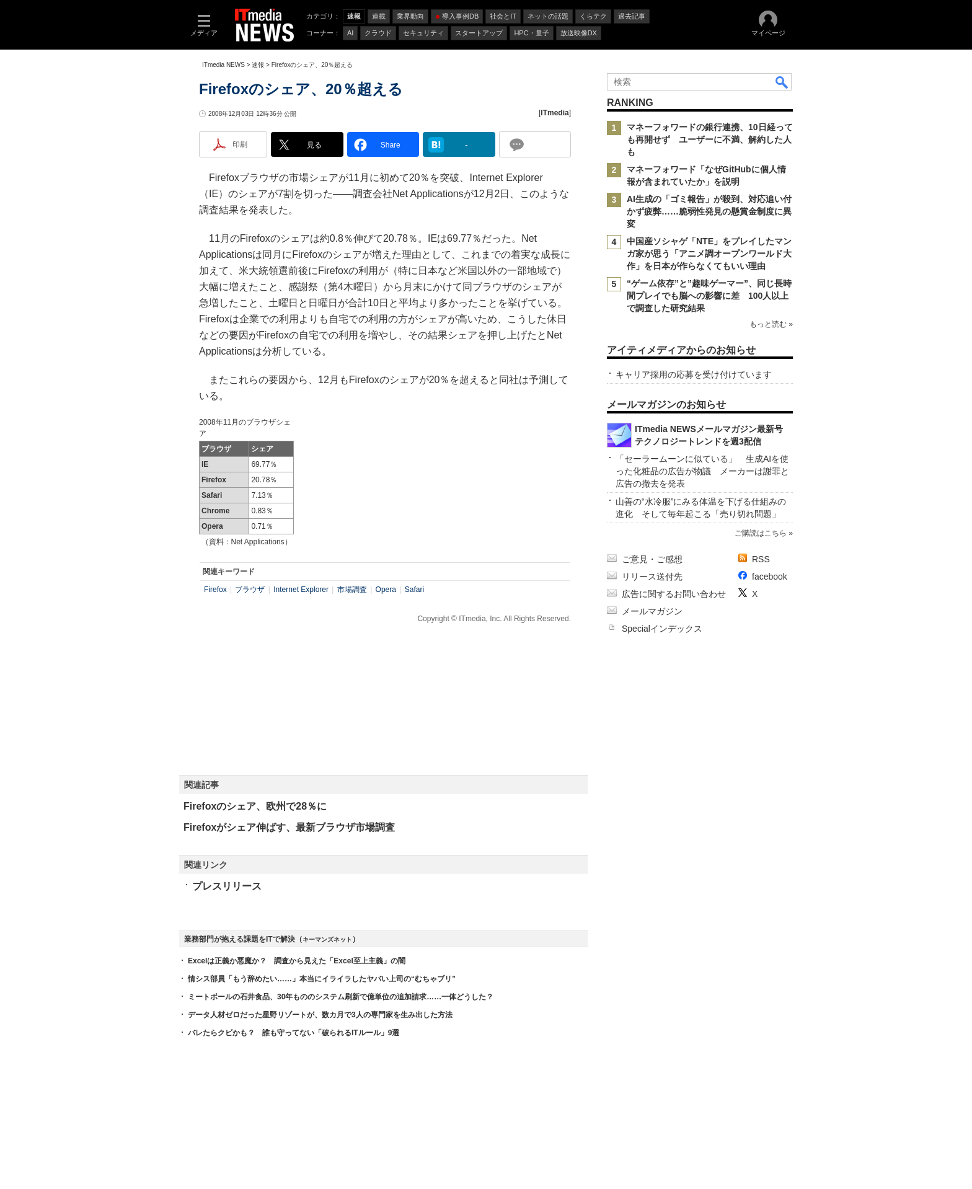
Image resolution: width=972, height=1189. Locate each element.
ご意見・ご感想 (652, 559)
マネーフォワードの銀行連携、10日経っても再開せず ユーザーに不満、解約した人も (710, 139)
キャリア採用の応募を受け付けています (694, 374)
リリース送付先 (652, 576)
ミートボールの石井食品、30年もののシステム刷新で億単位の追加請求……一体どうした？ (340, 996)
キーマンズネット (327, 939)
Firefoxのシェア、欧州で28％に (255, 806)
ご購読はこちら (761, 533)
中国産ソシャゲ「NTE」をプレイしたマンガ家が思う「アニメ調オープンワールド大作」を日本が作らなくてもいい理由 (709, 253)
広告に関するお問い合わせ (674, 594)
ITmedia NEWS (223, 64)
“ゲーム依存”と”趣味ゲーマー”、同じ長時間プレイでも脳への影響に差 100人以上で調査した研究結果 (709, 295)
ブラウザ (250, 589)
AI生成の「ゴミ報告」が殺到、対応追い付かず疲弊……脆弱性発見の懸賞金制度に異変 (709, 211)
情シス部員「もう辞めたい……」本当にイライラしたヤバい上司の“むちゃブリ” (322, 979)
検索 (782, 82)
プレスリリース (227, 886)
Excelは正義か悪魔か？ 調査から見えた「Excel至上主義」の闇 (296, 961)
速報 (258, 64)
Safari (414, 589)
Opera (386, 589)
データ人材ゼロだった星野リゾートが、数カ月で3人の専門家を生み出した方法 (320, 1014)
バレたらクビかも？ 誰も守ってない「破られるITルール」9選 (293, 1032)
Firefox (215, 589)
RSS (761, 559)
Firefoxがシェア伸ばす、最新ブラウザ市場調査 (289, 827)
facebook (769, 576)
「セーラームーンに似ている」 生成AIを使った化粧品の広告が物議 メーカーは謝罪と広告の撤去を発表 (702, 471)
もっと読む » (771, 324)
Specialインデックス (662, 629)
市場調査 (352, 589)
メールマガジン (652, 611)
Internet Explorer (301, 589)
